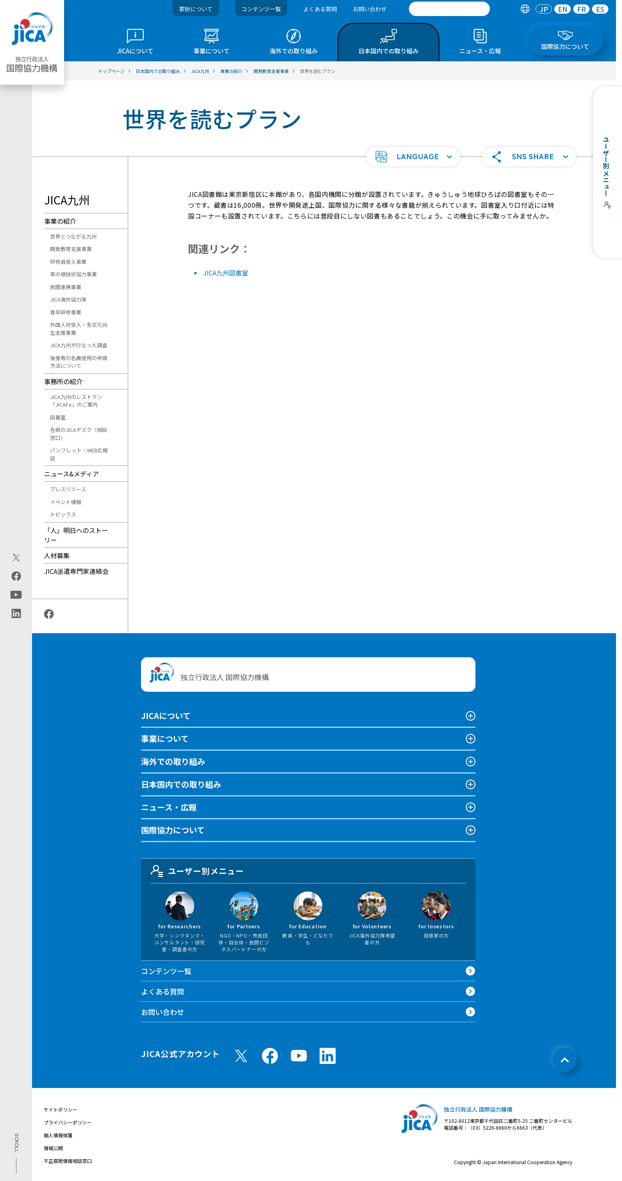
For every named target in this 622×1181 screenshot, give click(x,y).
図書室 (58, 417)
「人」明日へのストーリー (76, 535)
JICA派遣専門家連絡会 (76, 571)
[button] (413, 156)
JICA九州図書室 (225, 273)
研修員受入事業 (68, 261)
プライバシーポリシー (68, 1122)
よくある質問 (320, 9)
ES (600, 9)
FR (581, 9)
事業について (165, 738)
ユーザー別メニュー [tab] (197, 871)
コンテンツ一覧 (261, 9)
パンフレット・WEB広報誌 (79, 454)
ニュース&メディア (71, 473)
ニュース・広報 (169, 807)
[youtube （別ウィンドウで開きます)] (299, 1055)
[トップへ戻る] (565, 1060)
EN (563, 9)
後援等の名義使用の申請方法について (78, 362)
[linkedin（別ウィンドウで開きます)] (16, 613)
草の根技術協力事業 (73, 274)
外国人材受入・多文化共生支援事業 (78, 328)
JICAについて (166, 715)
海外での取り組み (173, 761)
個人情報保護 (58, 1135)
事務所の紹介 (63, 381)
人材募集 (57, 555)
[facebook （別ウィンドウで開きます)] (270, 1056)
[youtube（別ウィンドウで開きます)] (16, 594)
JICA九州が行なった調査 (78, 345)
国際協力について (173, 830)
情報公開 (53, 1148)
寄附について (196, 9)
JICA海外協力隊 (68, 299)
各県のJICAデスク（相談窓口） (78, 434)
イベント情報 (65, 502)
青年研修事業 (65, 312)
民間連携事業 (65, 287)
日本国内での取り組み (181, 784)
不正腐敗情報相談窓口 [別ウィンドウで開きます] (68, 1160)
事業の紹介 (60, 221)
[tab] (525, 9)
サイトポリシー (60, 1109)
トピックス (63, 514)
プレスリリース (68, 489)
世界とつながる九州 (73, 236)
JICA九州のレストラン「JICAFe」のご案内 (76, 401)
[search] (449, 9)
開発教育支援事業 (71, 249)
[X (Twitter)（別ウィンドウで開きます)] (16, 557)
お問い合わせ (369, 9)
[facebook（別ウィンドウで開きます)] (16, 576)
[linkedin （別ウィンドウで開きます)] (328, 1056)
